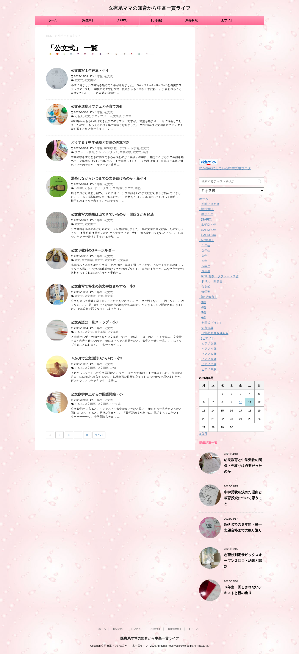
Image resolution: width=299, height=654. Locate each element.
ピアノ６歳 (208, 359)
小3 (113, 368)
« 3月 (203, 434)
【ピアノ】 (226, 20)
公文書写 (90, 80)
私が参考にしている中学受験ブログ (225, 168)
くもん (79, 116)
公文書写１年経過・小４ (90, 70)
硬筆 (100, 296)
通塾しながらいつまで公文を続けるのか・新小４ (109, 178)
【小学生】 (157, 20)
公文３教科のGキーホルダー (93, 250)
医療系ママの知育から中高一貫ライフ (149, 8)
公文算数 (110, 260)
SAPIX (79, 188)
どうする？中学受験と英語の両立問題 (100, 142)
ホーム (52, 20)
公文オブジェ (100, 116)
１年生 (205, 245)
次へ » (99, 435)
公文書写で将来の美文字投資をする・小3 (103, 286)
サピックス (101, 188)
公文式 (108, 76)
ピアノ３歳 (208, 343)
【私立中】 (87, 20)
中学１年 (207, 214)
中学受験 (125, 152)
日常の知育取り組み (215, 333)
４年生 (98, 76)
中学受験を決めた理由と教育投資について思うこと (243, 498)
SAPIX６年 (208, 235)
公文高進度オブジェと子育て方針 (97, 106)
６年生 (205, 271)
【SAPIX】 (122, 20)
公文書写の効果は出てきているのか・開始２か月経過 (112, 214)
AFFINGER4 (201, 645)
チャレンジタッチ (107, 152)
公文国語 (115, 116)
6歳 (203, 317)
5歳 (203, 312)
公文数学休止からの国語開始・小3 (98, 394)
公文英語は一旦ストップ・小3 (94, 322)
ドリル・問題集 (211, 281)
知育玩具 (207, 328)
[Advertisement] (231, 92)
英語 (145, 152)
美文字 (109, 296)
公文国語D (104, 403)
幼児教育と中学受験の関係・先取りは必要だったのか (243, 466)
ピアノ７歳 (208, 364)
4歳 (203, 307)
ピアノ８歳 (208, 369)
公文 (87, 116)
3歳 (203, 302)
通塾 (138, 188)
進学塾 (205, 292)
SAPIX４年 (208, 224)
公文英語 (122, 260)
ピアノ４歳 (208, 348)
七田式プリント (211, 323)
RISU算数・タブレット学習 (121, 148)
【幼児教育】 (191, 20)
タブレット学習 (84, 152)
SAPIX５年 (208, 229)
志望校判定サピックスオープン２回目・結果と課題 (243, 561)
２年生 (205, 250)
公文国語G (116, 188)
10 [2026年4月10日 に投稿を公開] (240, 402)
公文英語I (113, 332)
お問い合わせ (210, 204)
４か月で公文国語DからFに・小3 (96, 358)
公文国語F (103, 368)
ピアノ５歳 (208, 354)
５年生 (205, 266)
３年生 (98, 148)
